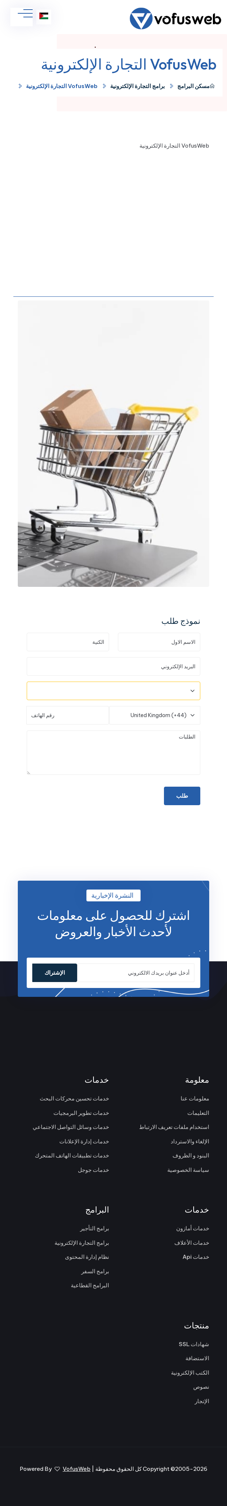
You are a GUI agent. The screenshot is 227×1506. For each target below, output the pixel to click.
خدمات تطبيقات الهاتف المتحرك (72, 1155)
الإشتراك (55, 972)
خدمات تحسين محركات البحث (74, 1098)
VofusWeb (77, 1468)
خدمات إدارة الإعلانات (84, 1141)
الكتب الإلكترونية (190, 1372)
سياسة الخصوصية (188, 1169)
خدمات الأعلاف (191, 1242)
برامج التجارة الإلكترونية (137, 86)
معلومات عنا (195, 1098)
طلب (182, 795)
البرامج (185, 86)
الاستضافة (197, 1358)
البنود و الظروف (190, 1155)
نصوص (201, 1386)
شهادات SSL (194, 1344)
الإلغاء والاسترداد (190, 1141)
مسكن (205, 86)
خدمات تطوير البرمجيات (81, 1112)
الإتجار (202, 1401)
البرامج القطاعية (90, 1285)
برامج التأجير (94, 1228)
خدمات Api (195, 1256)
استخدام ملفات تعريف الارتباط (174, 1126)
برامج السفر (95, 1271)
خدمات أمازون (192, 1228)
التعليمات (198, 1112)
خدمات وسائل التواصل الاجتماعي (71, 1126)
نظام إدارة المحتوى (87, 1256)
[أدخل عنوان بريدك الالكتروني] (135, 973)
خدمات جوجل (93, 1169)
